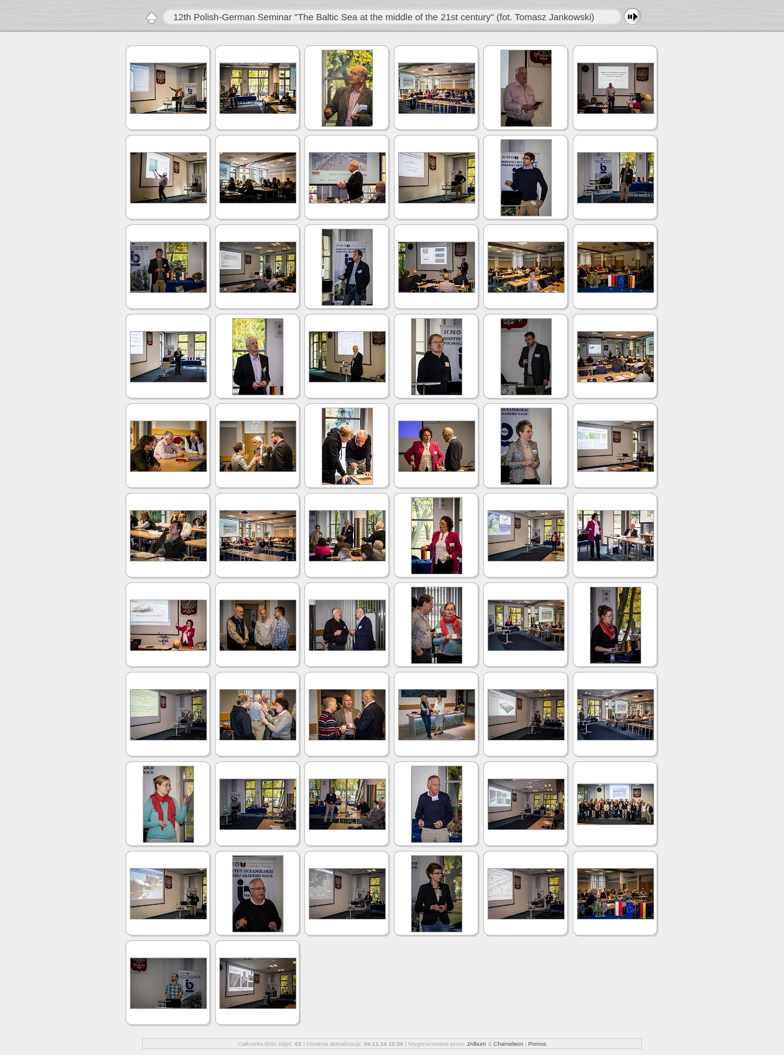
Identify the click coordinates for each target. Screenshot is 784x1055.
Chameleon (508, 1043)
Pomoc (537, 1043)
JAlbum (476, 1043)
